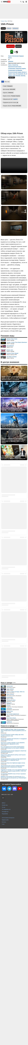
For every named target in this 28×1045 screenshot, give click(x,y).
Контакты (4, 930)
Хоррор (21, 56)
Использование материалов (8, 926)
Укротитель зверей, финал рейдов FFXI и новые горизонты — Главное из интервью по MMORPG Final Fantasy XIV (13, 457)
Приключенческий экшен (14, 66)
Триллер (23, 75)
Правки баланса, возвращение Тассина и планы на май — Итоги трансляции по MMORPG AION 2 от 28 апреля (13, 378)
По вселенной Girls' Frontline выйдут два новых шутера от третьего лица (12, 844)
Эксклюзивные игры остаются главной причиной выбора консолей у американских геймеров (12, 875)
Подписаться (10, 46)
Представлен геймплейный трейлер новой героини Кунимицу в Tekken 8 (13, 864)
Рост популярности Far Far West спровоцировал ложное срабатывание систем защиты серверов (12, 856)
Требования (15, 28)
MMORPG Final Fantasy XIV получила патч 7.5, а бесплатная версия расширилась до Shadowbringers (13, 886)
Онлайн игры (5, 913)
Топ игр (3, 915)
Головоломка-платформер (15, 70)
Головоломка (11, 68)
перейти (15, 99)
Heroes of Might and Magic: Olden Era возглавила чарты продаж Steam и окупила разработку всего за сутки (13, 839)
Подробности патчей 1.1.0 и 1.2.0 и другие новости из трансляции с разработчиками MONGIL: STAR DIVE (14, 879)
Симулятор (15, 65)
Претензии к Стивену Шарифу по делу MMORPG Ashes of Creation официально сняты (13, 852)
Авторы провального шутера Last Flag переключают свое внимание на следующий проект (13, 868)
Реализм (18, 75)
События (9, 28)
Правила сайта (5, 928)
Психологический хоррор (14, 72)
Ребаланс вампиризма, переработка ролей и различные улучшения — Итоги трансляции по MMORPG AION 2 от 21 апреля (13, 441)
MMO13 (3, 911)
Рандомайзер (5, 922)
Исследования (19, 73)
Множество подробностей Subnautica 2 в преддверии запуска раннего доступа (14, 848)
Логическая (15, 56)
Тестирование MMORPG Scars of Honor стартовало (13, 882)
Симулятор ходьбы (21, 68)
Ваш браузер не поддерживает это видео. (14, 165)
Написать (18, 46)
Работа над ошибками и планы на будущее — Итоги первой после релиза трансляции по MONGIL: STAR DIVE (13, 410)
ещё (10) (11, 77)
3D (24, 73)
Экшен (10, 56)
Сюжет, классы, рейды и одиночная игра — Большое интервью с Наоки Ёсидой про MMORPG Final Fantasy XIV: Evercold (13, 394)
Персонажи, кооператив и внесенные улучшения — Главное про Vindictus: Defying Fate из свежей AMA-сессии (12, 425)
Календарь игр (5, 920)
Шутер (10, 57)
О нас (3, 932)
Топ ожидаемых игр (6, 918)
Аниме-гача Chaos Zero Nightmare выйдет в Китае (13, 871)
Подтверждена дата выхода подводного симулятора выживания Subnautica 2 (13, 860)
